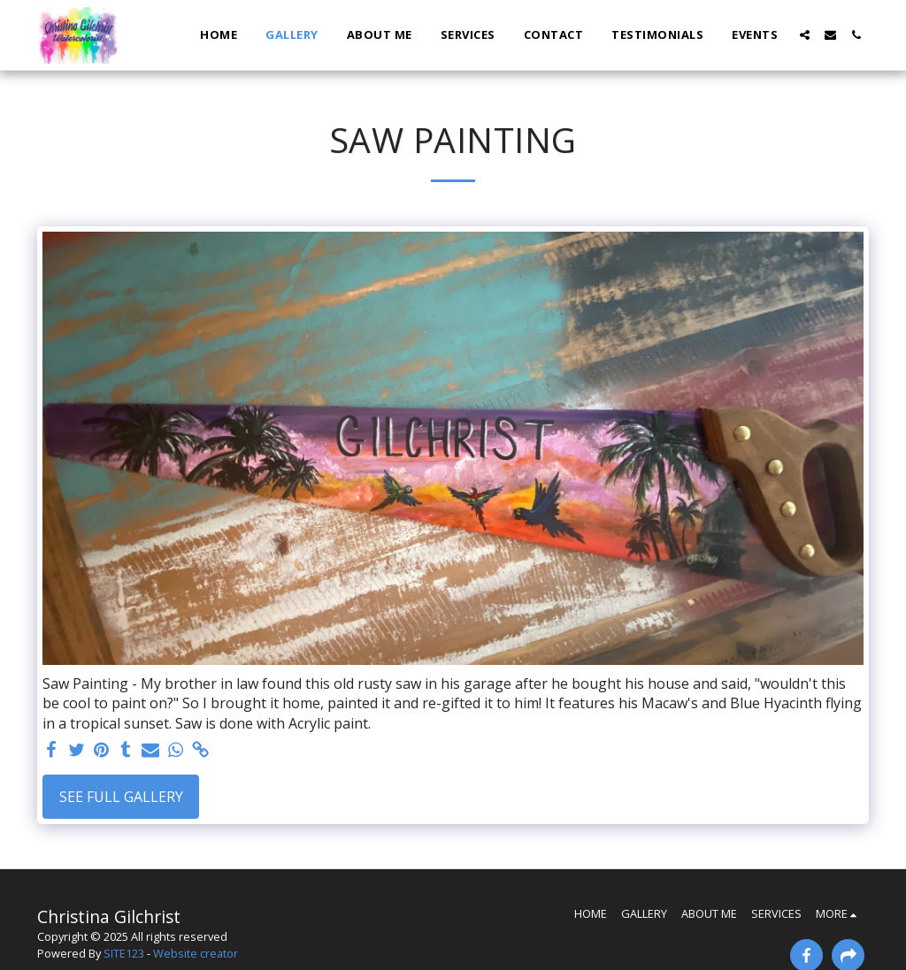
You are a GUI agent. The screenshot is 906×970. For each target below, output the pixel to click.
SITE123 (124, 953)
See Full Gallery (121, 796)
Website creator (195, 953)
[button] (805, 35)
